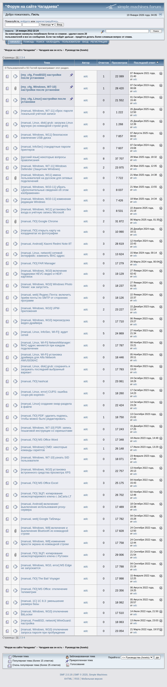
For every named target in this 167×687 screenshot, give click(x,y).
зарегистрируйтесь (47, 21)
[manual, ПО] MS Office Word (39, 439)
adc (85, 76)
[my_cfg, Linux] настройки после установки (43, 100)
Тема (47, 62)
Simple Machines (98, 674)
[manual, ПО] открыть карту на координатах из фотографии (40, 232)
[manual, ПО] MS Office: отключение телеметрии (44, 590)
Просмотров (119, 62)
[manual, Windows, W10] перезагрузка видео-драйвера (45, 321)
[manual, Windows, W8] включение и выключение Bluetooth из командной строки (44, 530)
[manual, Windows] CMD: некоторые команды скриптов (44, 448)
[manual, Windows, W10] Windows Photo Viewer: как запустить (46, 286)
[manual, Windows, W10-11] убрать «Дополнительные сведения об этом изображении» (44, 189)
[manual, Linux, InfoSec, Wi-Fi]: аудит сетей (44, 333)
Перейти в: (114, 657)
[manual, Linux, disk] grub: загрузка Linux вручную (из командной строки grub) (47, 124)
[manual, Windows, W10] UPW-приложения (40, 309)
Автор (85, 62)
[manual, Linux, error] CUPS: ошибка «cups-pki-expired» (44, 393)
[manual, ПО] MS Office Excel (39, 483)
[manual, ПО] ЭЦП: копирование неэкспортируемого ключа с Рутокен (44, 555)
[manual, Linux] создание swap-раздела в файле (46, 405)
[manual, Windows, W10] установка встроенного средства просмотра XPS (45, 471)
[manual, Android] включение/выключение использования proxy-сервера (43, 506)
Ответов (103, 62)
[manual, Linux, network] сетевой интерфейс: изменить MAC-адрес (42, 254)
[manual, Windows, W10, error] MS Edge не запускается (46, 567)
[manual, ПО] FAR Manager (38, 263)
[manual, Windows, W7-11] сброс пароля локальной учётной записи (47, 112)
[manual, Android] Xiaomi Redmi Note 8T (46, 243)
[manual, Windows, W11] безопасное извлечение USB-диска (44, 136)
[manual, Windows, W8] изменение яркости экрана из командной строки (45, 543)
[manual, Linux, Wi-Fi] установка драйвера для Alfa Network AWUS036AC (41, 357)
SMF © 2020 (81, 674)
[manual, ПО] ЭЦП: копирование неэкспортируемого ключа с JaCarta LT (46, 495)
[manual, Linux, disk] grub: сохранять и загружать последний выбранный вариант (45, 369)
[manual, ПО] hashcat (34, 381)
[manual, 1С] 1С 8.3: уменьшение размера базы (42, 602)
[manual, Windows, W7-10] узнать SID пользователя (45, 459)
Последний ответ (146, 62)
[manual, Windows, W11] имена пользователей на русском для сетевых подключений (46, 177)
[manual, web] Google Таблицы (40, 518)
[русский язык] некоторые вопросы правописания (43, 158)
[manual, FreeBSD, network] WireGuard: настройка (46, 622)
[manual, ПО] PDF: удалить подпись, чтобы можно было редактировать (44, 417)
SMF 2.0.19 (66, 674)
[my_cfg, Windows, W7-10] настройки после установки (40, 88)
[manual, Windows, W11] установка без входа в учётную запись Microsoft (46, 211)
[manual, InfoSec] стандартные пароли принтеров (45, 148)
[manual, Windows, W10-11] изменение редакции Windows (46, 200)
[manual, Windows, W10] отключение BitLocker (44, 613)
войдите (25, 21)
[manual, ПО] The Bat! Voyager (40, 578)
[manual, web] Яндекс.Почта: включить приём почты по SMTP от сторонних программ (46, 297)
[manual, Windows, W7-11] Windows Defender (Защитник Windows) (43, 167)
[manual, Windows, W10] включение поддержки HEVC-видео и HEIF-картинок (44, 273)
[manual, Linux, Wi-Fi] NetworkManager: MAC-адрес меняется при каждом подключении (46, 345)
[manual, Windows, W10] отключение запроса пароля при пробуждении (44, 631)
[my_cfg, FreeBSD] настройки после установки (41, 76)
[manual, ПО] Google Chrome (39, 221)
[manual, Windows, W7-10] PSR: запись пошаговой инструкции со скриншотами (46, 429)
